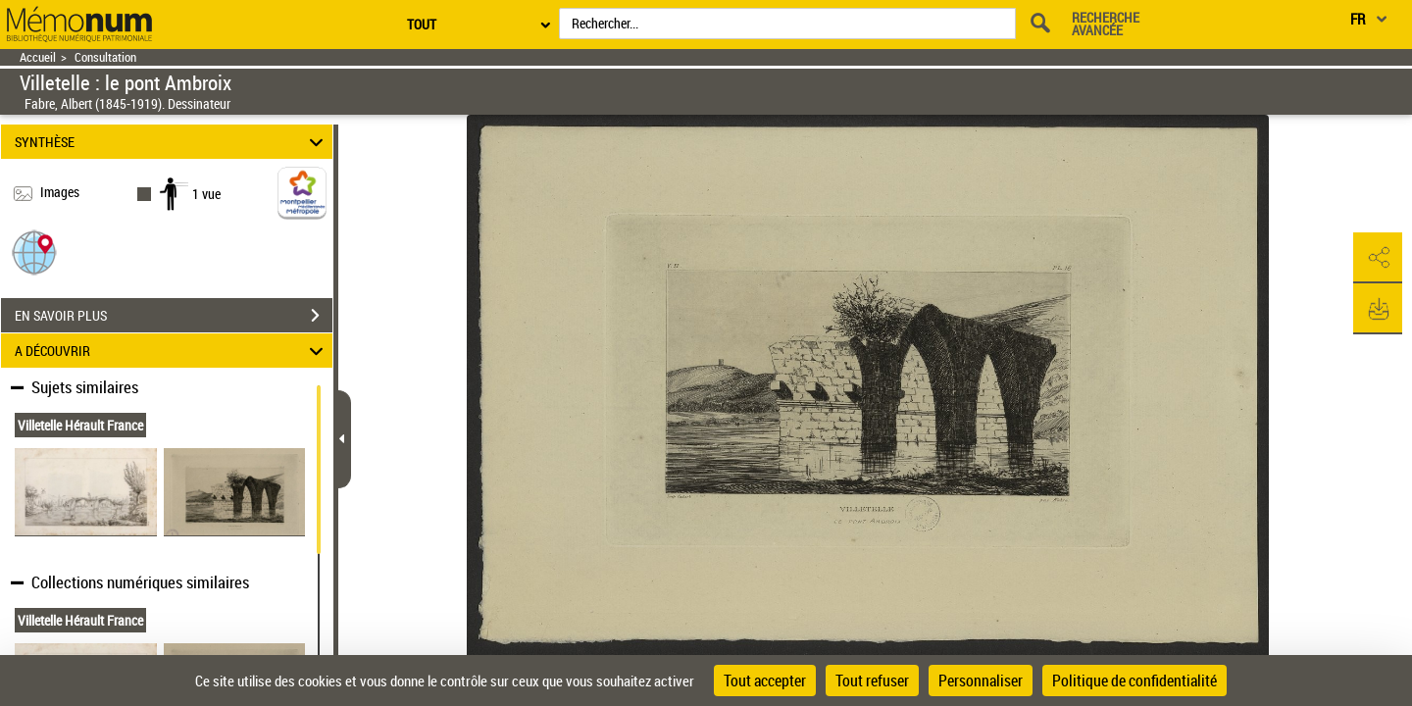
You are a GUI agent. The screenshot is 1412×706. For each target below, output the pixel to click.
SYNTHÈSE (172, 142)
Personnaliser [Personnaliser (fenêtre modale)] (980, 680)
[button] (34, 251)
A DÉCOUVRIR (172, 350)
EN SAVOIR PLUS (173, 315)
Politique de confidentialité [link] (1134, 680)
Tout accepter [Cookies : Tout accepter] (765, 680)
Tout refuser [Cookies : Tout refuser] (872, 680)
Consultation (105, 57)
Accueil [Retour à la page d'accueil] (38, 57)
